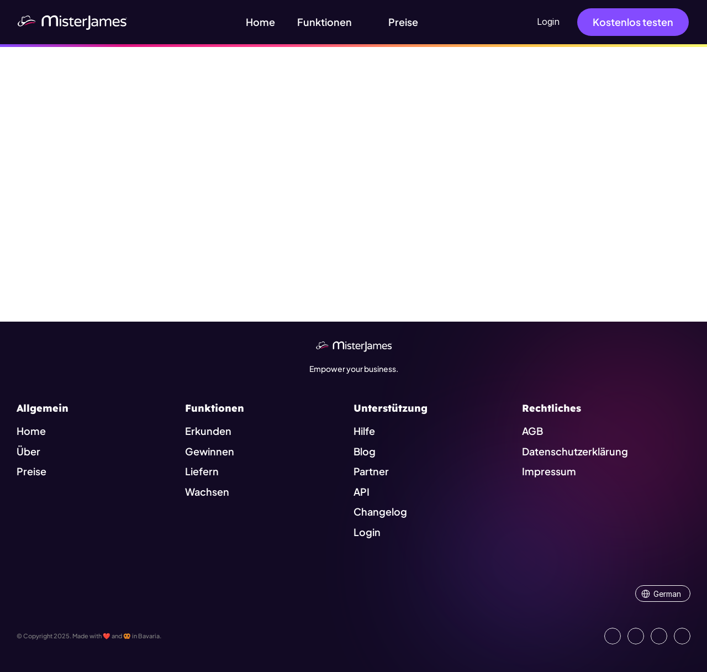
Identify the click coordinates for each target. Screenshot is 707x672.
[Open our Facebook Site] (635, 636)
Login (548, 21)
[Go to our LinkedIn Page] (612, 636)
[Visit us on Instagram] (659, 636)
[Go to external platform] (682, 636)
